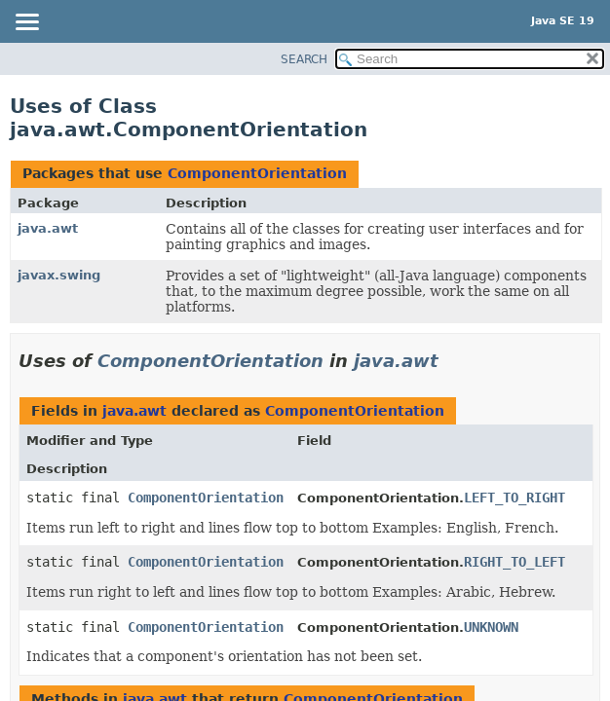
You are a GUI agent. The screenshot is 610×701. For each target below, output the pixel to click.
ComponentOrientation (257, 173)
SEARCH (304, 59)
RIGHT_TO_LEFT (514, 562)
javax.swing (59, 275)
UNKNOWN (491, 627)
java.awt (48, 228)
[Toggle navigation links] (26, 23)
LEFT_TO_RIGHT (514, 497)
